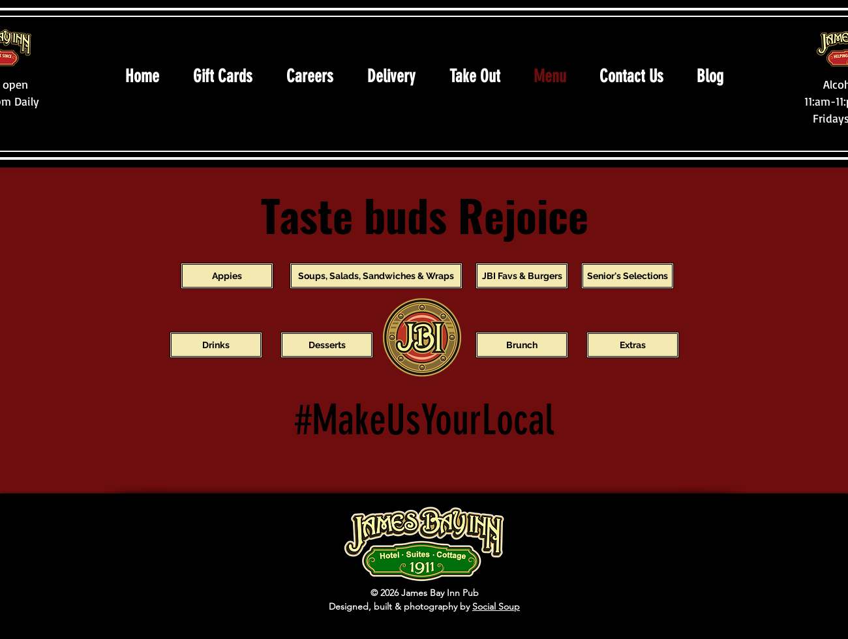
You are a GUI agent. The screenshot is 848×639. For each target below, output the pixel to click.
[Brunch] (522, 345)
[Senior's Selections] (627, 276)
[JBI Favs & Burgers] (522, 276)
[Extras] (632, 345)
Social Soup (496, 606)
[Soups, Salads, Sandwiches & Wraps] (376, 276)
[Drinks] (216, 345)
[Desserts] (326, 345)
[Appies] (227, 276)
